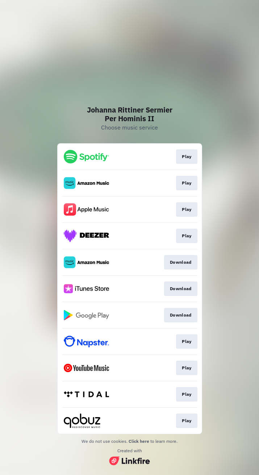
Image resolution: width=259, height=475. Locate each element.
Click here (139, 441)
